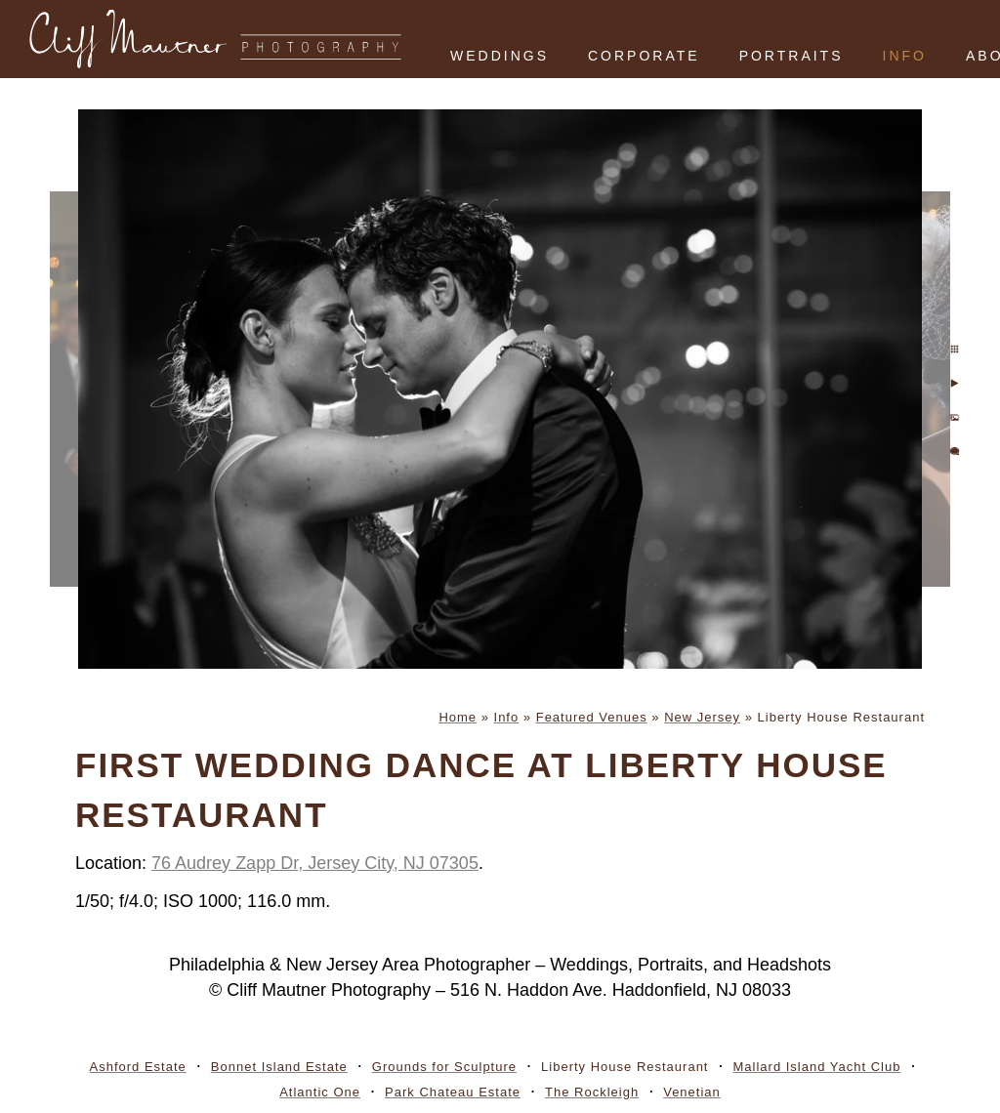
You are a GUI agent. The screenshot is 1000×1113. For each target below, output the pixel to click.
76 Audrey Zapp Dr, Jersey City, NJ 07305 (315, 863)
